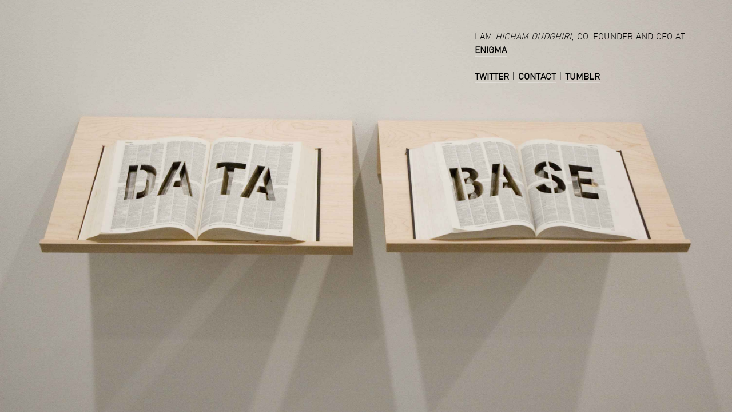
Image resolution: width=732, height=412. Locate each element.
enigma (491, 49)
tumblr (582, 75)
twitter (492, 75)
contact (537, 75)
